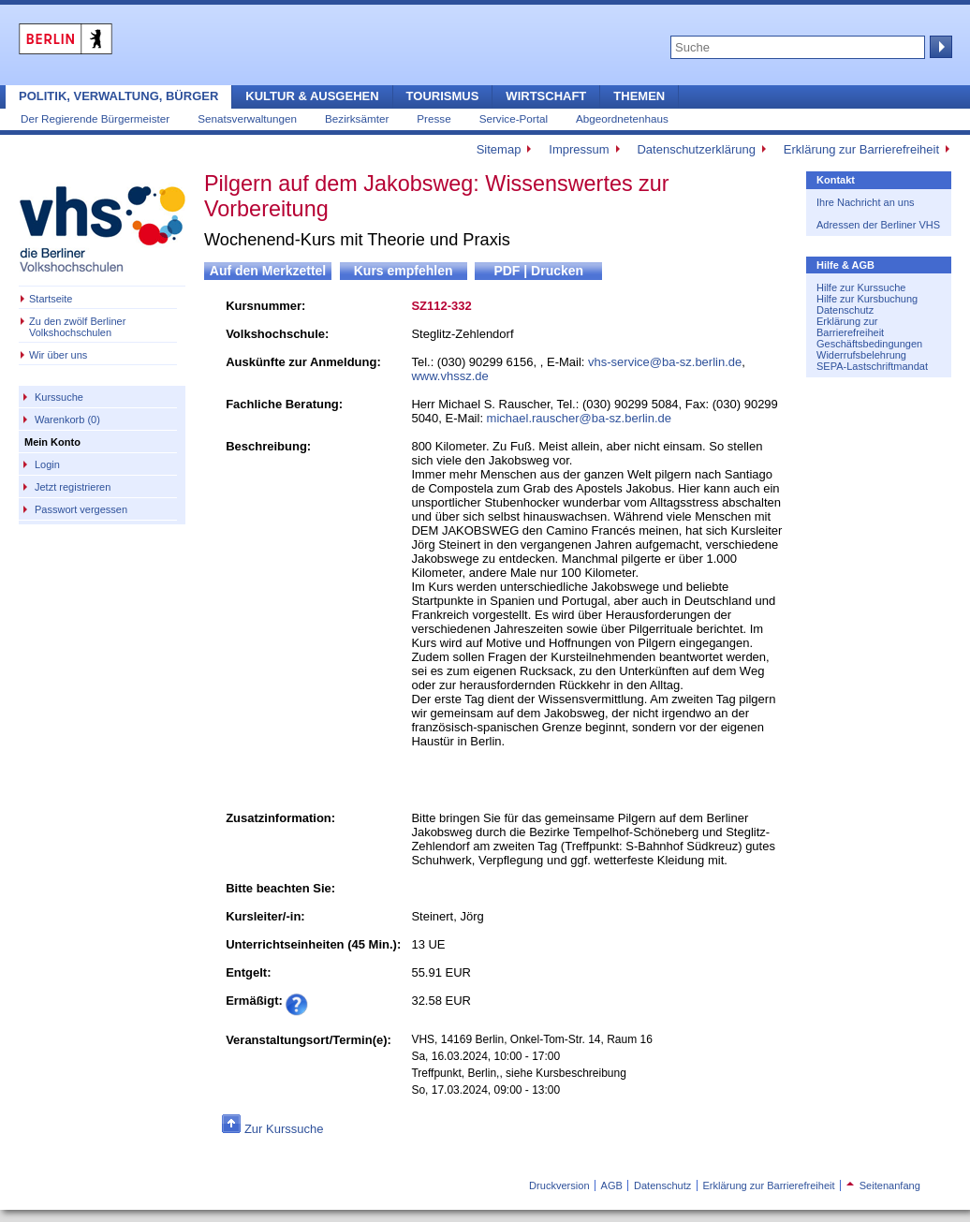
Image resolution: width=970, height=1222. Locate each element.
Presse (433, 118)
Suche (939, 47)
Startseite (50, 298)
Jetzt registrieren (72, 487)
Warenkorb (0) (67, 419)
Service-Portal (513, 118)
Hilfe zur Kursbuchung (867, 298)
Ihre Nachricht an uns (865, 202)
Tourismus (442, 96)
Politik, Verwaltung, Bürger (118, 96)
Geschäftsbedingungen (869, 343)
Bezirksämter (357, 118)
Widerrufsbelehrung (861, 355)
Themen (639, 96)
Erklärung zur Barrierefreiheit (861, 149)
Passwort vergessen (81, 509)
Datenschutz (845, 310)
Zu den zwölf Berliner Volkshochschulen (77, 327)
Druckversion (559, 1185)
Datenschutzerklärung (696, 149)
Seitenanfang (883, 1185)
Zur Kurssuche (284, 1129)
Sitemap (499, 149)
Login (47, 464)
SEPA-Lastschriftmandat (872, 366)
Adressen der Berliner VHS (878, 224)
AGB (612, 1185)
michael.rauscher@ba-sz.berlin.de (579, 418)
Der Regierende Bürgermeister (95, 118)
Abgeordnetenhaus (622, 118)
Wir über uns (58, 355)
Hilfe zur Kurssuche (860, 287)
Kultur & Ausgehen (311, 96)
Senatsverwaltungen (247, 118)
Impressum (579, 149)
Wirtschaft (546, 96)
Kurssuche (59, 397)
